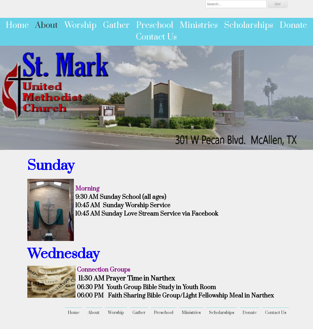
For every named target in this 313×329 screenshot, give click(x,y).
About (46, 25)
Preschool (154, 25)
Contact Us (156, 37)
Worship (80, 25)
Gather (116, 25)
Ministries (199, 25)
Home (17, 25)
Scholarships (248, 25)
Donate (293, 25)
